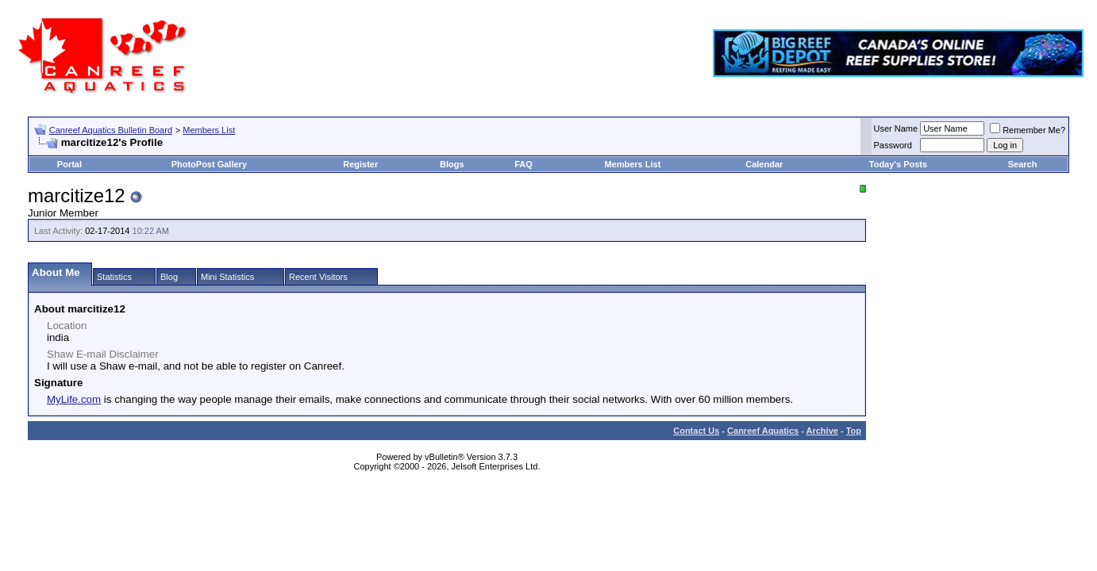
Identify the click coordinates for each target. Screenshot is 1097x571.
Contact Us (696, 430)
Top (853, 430)
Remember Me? (1027, 130)
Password (893, 145)
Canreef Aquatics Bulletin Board (110, 130)
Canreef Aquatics (763, 430)
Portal (69, 164)
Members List (209, 130)
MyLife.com (74, 399)
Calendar (764, 164)
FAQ (523, 164)
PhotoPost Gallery (209, 164)
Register (360, 164)
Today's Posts (898, 164)
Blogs (452, 164)
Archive (822, 430)
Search (1022, 164)
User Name (896, 128)
